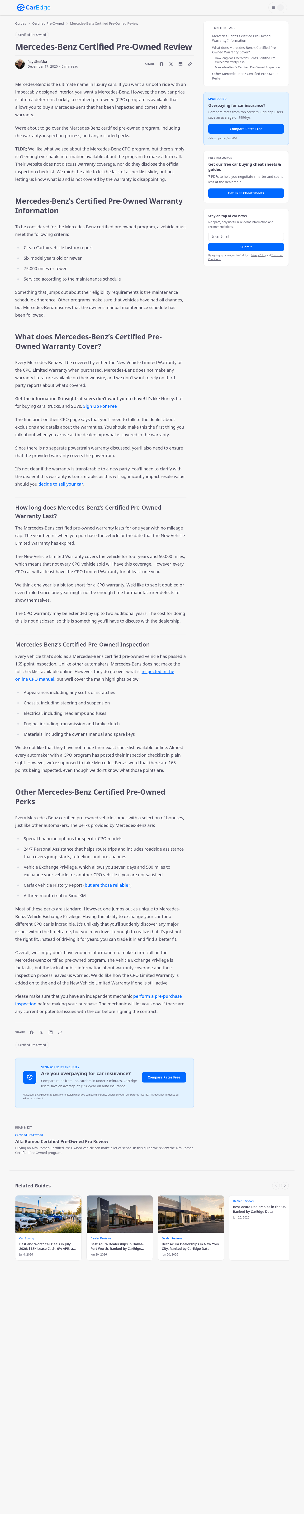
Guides (20, 23)
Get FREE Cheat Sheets (246, 193)
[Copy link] (190, 64)
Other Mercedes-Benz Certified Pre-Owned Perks (245, 75)
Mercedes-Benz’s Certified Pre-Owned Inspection (247, 67)
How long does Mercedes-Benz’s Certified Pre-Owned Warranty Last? (245, 60)
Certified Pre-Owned (48, 23)
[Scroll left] (276, 1186)
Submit (246, 247)
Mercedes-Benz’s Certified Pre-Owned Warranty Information (241, 38)
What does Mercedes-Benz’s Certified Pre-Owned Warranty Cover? (244, 49)
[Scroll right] (285, 1186)
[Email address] (246, 236)
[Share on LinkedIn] (180, 64)
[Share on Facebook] (161, 64)
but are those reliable (106, 885)
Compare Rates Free (164, 1077)
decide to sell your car (60, 484)
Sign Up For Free (100, 406)
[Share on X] (171, 64)
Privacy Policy (258, 255)
